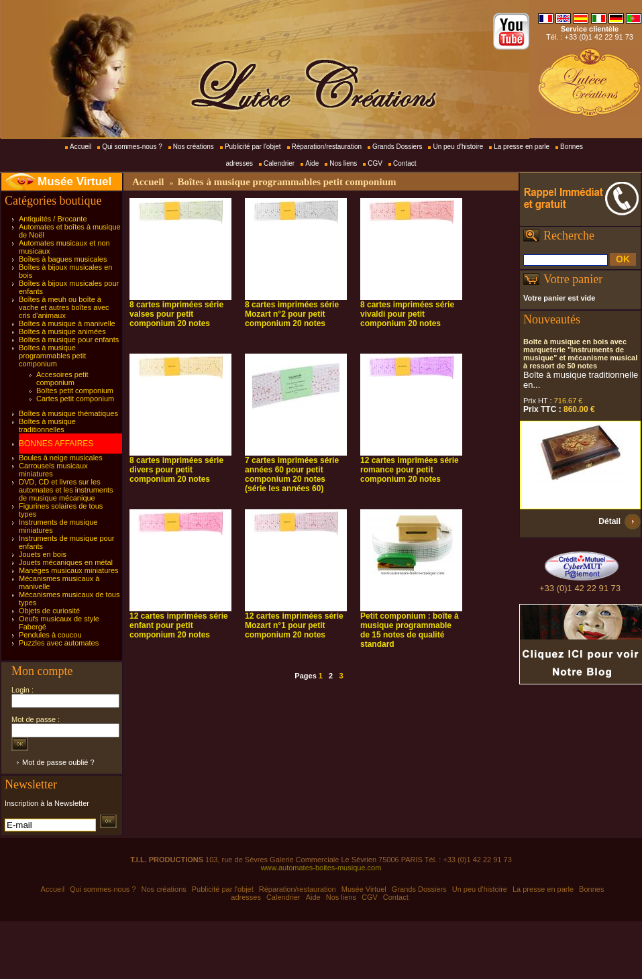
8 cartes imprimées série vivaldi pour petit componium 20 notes (407, 314)
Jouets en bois (42, 554)
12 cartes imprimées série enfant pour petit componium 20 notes (178, 625)
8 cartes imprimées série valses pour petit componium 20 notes (176, 314)
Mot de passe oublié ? (58, 762)
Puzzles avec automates (59, 643)
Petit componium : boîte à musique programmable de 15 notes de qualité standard (409, 630)
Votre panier (572, 279)
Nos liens (343, 163)
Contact (404, 163)
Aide (312, 163)
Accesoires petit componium (62, 378)
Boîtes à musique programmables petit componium (52, 356)
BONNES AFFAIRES (56, 443)
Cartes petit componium (75, 399)
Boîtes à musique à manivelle (67, 323)
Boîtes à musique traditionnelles (47, 425)
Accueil (80, 146)
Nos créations (193, 146)
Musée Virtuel (74, 181)
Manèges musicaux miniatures (69, 570)
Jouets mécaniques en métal (66, 562)
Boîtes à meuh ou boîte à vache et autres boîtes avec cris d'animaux (64, 307)
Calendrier (279, 163)
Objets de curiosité (49, 611)
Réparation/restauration (327, 146)
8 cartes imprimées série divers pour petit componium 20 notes (176, 470)
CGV (375, 163)
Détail (609, 521)
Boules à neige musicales (61, 458)
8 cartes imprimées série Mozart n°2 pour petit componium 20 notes (292, 314)
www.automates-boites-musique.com (321, 868)
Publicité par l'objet (253, 146)
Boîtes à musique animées (62, 331)
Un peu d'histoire (458, 146)
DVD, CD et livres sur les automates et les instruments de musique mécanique (66, 490)
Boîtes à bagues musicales (63, 259)
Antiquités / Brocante (53, 219)
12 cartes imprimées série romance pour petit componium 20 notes (409, 470)
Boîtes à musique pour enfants (69, 340)
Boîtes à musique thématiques (68, 413)
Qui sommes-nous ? (132, 146)
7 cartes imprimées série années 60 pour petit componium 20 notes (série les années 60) (292, 474)
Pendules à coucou (50, 635)
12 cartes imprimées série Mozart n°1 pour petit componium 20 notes (294, 625)
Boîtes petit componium (74, 391)
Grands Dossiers (397, 146)
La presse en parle (521, 146)
